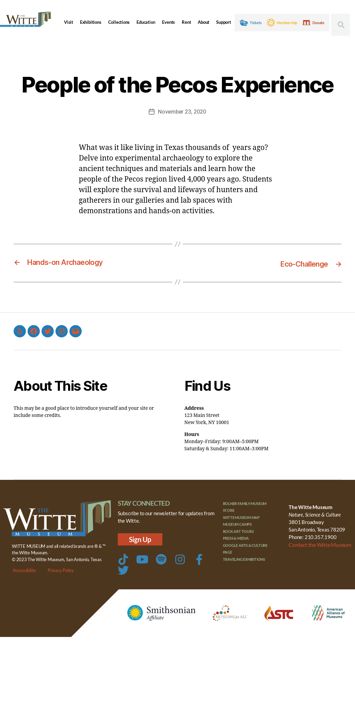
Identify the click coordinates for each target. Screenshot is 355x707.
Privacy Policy (61, 570)
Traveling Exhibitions (244, 558)
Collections (119, 22)
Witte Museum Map (241, 517)
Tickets (256, 22)
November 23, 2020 (182, 111)
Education (145, 22)
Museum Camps (237, 523)
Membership (287, 22)
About (203, 22)
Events (168, 22)
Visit (68, 22)
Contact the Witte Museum (318, 544)
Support (223, 22)
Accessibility (24, 570)
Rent (186, 22)
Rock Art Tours (238, 530)
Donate (318, 22)
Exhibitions (90, 22)
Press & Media (236, 537)
